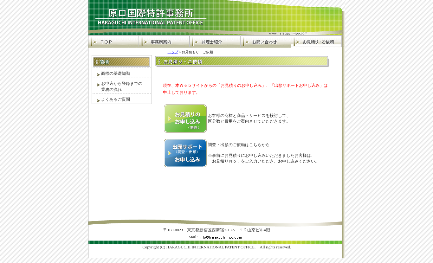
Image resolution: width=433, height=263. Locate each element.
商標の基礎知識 (111, 74)
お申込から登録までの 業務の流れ (117, 86)
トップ (173, 52)
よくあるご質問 (111, 100)
